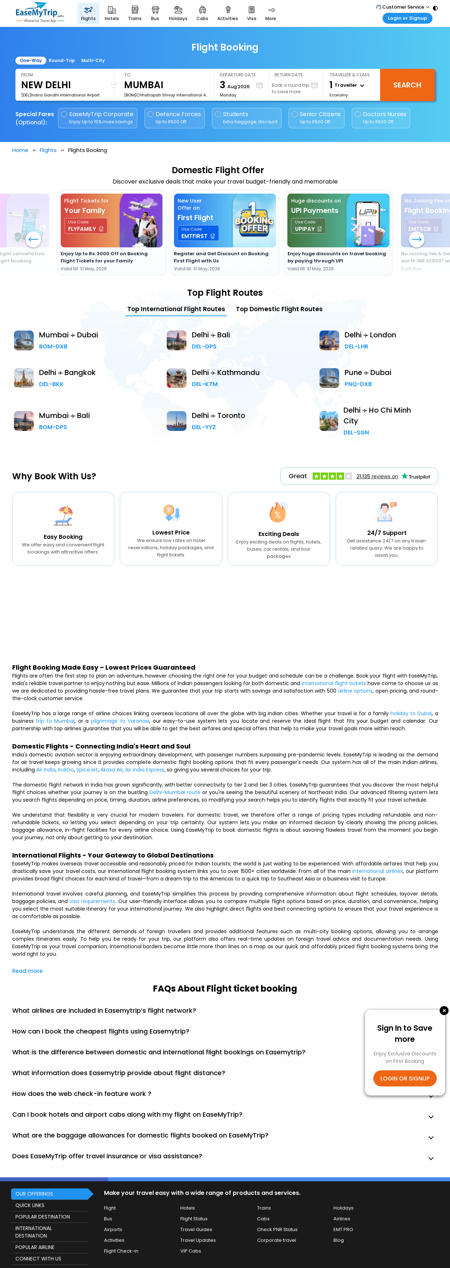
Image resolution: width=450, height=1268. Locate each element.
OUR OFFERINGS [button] (34, 1193)
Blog (338, 1240)
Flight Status (194, 1218)
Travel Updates (198, 1240)
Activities (114, 1240)
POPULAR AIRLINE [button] (35, 1247)
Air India (46, 769)
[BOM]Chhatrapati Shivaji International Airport (166, 95)
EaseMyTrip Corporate (97, 118)
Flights (48, 150)
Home (20, 150)
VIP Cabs (190, 1251)
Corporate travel (276, 1240)
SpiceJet (87, 769)
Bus (108, 1218)
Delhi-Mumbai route (175, 792)
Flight (110, 1208)
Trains (264, 1208)
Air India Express (144, 769)
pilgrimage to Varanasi (120, 721)
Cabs (263, 1218)
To (127, 75)
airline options (355, 690)
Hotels (187, 1208)
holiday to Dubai (411, 713)
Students (247, 118)
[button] (416, 240)
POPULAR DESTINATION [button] (42, 1216)
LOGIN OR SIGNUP (405, 1078)
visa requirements (92, 901)
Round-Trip (62, 60)
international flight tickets (334, 683)
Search (407, 85)
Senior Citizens (316, 118)
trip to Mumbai (55, 721)
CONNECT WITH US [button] (38, 1258)
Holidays (343, 1208)
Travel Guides (196, 1229)
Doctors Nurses (380, 118)
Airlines (341, 1218)
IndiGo (66, 769)
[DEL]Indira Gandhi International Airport (60, 95)
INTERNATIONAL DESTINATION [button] (33, 1232)
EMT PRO (343, 1229)
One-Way (31, 60)
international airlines (377, 871)
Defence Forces (174, 118)
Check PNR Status (277, 1229)
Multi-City (93, 60)
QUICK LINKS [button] (29, 1205)
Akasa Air (111, 769)
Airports (113, 1229)
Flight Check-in (121, 1251)
